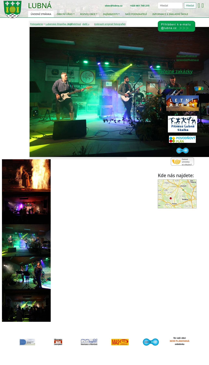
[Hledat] (170, 5)
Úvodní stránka (41, 14)
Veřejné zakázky (175, 71)
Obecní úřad (65, 14)
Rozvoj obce (88, 14)
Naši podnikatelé (136, 14)
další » (85, 24)
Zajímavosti (110, 14)
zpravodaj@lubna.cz (187, 59)
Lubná (40, 5)
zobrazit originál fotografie (110, 24)
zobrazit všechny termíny (172, 87)
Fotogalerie (36, 24)
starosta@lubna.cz (186, 55)
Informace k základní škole (170, 14)
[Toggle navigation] (54, 7)
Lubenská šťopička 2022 (59, 24)
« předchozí (74, 24)
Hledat (190, 5)
